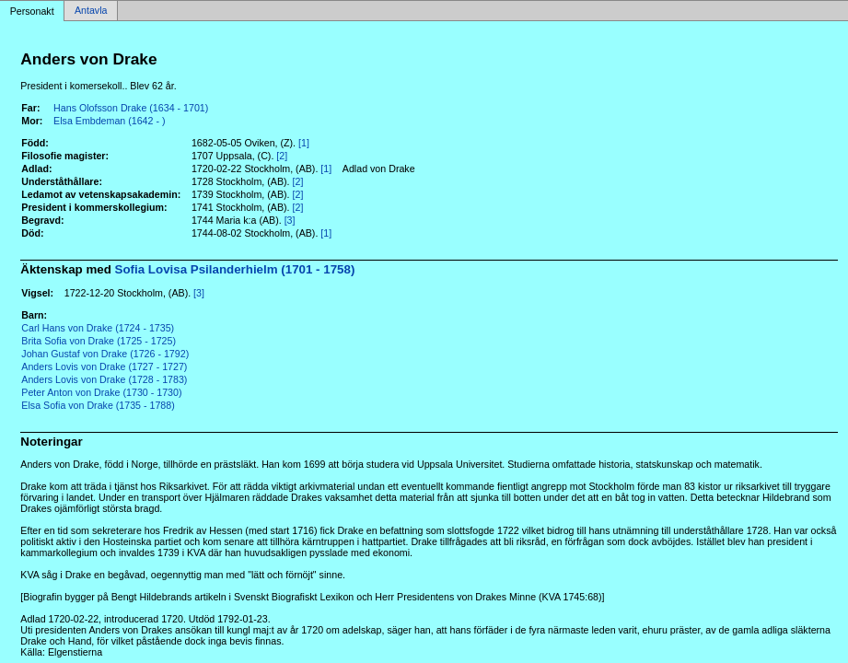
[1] (303, 142)
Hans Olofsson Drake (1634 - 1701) (130, 107)
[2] (281, 155)
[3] (290, 220)
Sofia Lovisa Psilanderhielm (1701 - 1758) (235, 269)
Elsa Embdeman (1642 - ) (109, 120)
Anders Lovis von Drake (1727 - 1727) (104, 366)
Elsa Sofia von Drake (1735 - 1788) (97, 405)
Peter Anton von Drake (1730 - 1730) (101, 392)
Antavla (91, 11)
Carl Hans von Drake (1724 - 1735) (97, 327)
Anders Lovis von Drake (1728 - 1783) (104, 379)
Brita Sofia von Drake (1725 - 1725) (98, 340)
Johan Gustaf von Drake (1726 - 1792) (105, 353)
